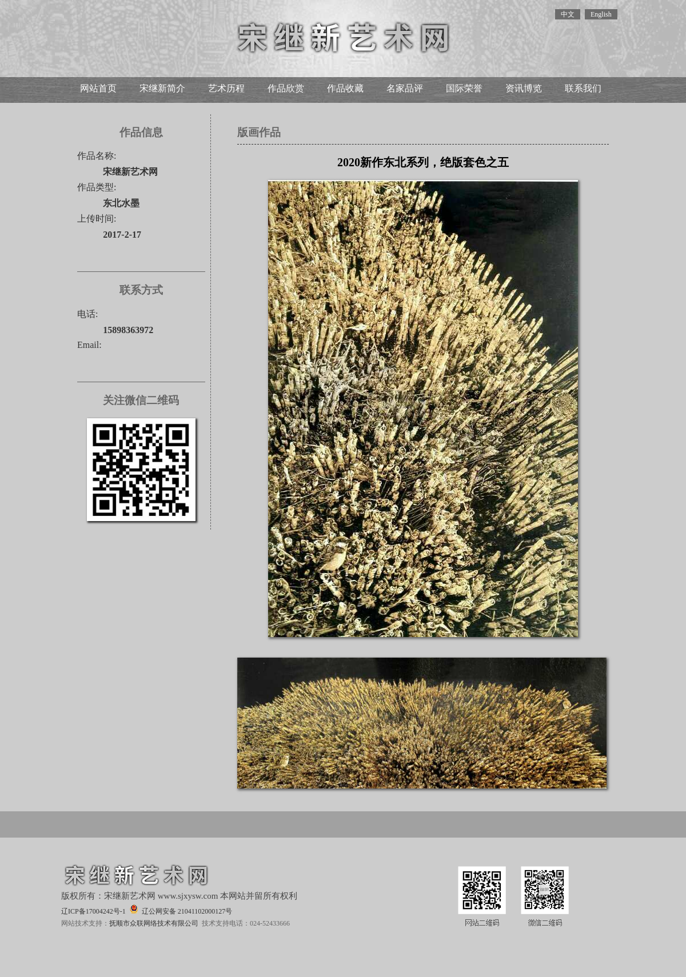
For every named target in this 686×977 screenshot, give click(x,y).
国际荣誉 (464, 88)
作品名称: (96, 156)
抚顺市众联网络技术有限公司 (153, 923)
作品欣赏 (286, 88)
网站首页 (98, 88)
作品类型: (96, 187)
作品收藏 (345, 88)
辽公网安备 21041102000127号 (181, 909)
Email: (89, 345)
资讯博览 (523, 88)
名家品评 (404, 88)
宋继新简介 (162, 88)
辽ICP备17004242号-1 (93, 911)
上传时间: (96, 218)
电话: (87, 314)
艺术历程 (226, 88)
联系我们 (583, 88)
